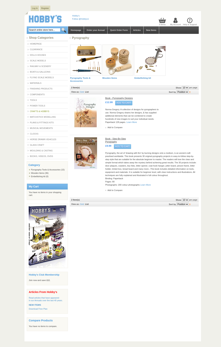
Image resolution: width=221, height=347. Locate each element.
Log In (35, 8)
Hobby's (75, 16)
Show (178, 88)
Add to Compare (115, 127)
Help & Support (190, 24)
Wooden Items (37, 173)
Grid (82, 92)
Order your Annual (96, 30)
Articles (137, 30)
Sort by (172, 92)
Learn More (131, 122)
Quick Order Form (119, 30)
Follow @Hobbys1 (80, 19)
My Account (175, 24)
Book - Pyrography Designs (119, 98)
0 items (162, 24)
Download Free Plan (38, 309)
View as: (75, 92)
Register (45, 8)
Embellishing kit (38, 176)
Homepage (76, 30)
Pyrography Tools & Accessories (45, 170)
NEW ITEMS (35, 305)
